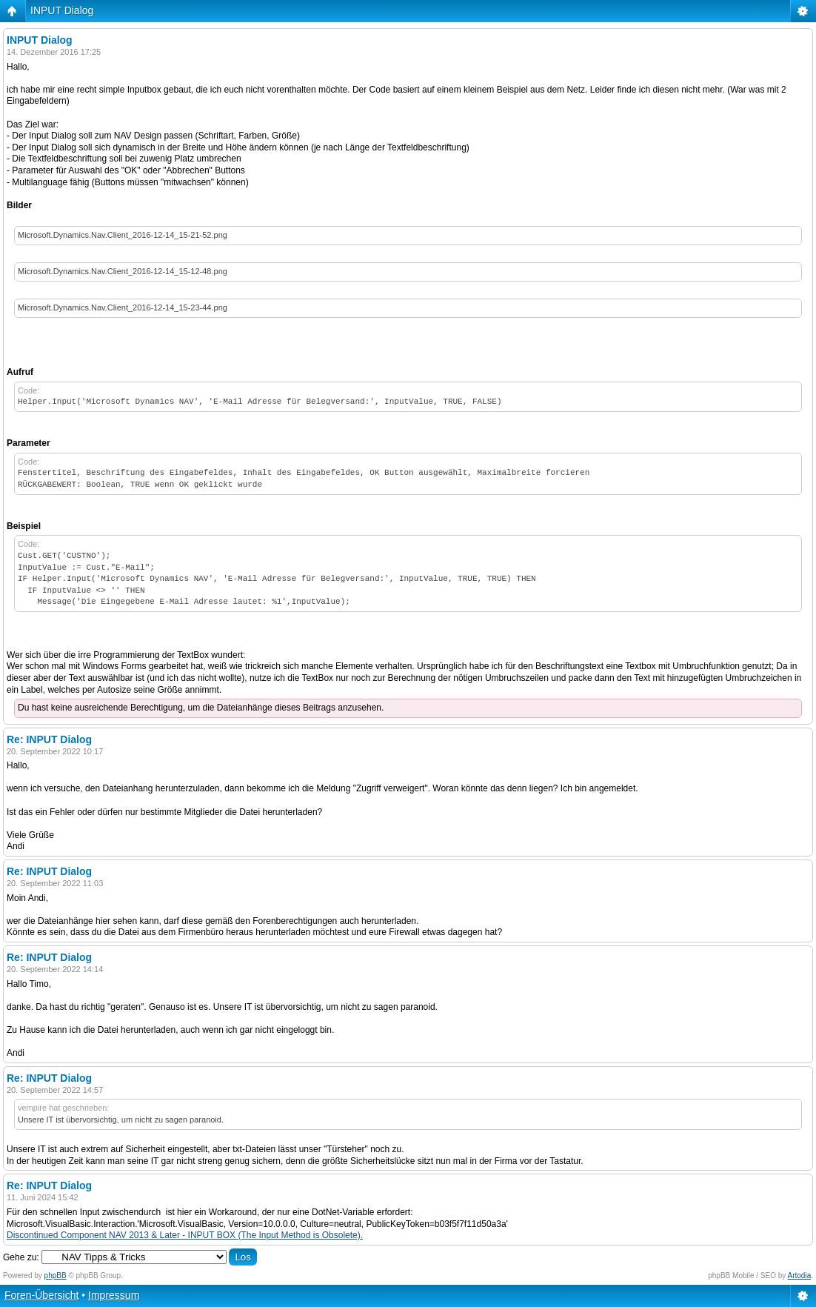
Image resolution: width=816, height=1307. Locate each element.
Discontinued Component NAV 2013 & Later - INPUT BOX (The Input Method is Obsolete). (185, 1235)
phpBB (55, 1275)
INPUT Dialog (61, 10)
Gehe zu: (21, 1257)
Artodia (800, 1275)
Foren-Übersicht (41, 1295)
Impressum (113, 1295)
